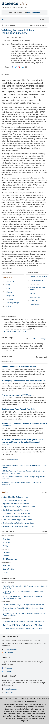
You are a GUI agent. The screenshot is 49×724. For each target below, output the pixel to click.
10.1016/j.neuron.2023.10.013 (15, 331)
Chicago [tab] (43, 339)
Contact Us (9, 692)
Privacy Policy (42, 698)
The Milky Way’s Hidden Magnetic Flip (16, 516)
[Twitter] (16, 67)
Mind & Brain (7, 277)
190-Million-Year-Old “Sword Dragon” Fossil (18, 526)
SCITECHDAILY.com (16, 460)
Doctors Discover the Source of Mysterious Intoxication (22, 628)
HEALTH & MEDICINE (8, 536)
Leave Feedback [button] (10, 689)
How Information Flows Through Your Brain (18, 409)
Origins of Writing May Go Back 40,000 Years (19, 507)
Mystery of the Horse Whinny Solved (16, 503)
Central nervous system (38, 277)
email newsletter (33, 12)
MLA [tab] (28, 339)
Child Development (10, 559)
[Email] (26, 67)
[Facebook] (12, 67)
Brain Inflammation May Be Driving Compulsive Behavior (23, 605)
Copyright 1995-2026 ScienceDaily (15, 704)
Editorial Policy (19, 701)
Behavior (8, 292)
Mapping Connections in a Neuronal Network (19, 366)
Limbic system (35, 297)
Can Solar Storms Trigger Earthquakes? (17, 520)
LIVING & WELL (6, 562)
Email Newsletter (11, 649)
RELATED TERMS (33, 272)
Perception (9, 299)
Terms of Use (31, 701)
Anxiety (8, 306)
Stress (7, 288)
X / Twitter (8, 671)
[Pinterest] (19, 67)
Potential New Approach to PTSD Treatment (18, 395)
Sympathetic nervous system (37, 289)
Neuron (32, 293)
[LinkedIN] (22, 67)
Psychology (9, 281)
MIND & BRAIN (6, 549)
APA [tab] (34, 339)
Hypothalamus (35, 304)
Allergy (5, 546)
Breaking (5, 492)
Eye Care (6, 542)
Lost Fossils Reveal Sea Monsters (15, 500)
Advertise (31, 698)
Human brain (34, 284)
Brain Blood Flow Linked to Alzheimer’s (17, 513)
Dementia (6, 552)
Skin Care (6, 539)
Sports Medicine (9, 569)
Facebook (8, 668)
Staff (15, 698)
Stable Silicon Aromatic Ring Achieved (16, 510)
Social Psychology (12, 303)
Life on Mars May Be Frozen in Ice (15, 497)
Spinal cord (34, 300)
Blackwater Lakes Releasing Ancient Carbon (19, 523)
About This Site (5, 698)
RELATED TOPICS (8, 272)
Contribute (22, 698)
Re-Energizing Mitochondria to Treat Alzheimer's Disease (23, 381)
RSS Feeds (9, 653)
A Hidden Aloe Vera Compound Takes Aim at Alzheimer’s (23, 621)
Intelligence (9, 295)
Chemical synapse (36, 280)
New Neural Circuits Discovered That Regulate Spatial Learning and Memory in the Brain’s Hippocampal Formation (22, 442)
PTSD (7, 285)
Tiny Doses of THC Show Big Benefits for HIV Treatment (23, 625)
